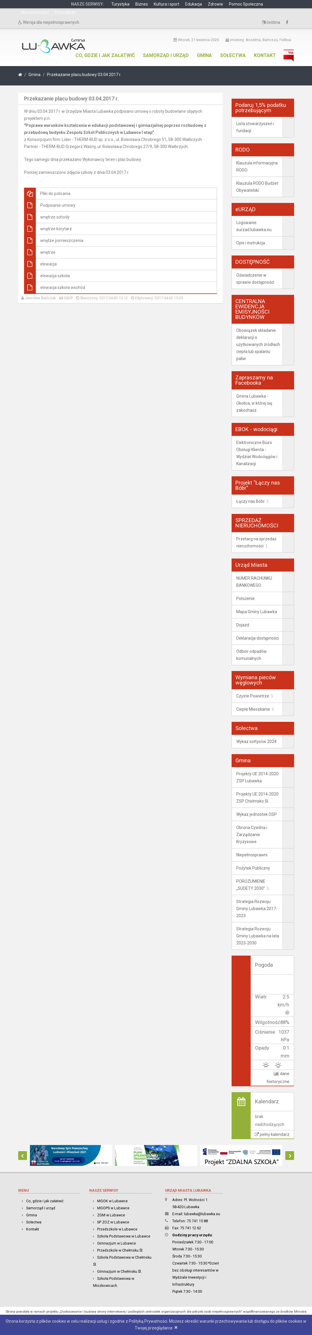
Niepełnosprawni (251, 855)
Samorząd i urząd (166, 55)
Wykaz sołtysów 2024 (256, 741)
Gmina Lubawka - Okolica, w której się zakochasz (254, 403)
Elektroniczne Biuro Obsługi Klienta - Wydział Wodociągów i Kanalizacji (256, 453)
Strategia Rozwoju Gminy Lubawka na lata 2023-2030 (257, 936)
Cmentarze (65, 12)
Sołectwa (233, 55)
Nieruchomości (35, 12)
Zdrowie (215, 4)
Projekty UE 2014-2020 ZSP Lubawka (257, 777)
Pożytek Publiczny (253, 868)
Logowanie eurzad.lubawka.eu (253, 226)
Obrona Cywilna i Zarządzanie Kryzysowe (251, 834)
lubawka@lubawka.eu (202, 1213)
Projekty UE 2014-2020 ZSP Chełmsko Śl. (257, 797)
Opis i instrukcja (250, 243)
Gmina (204, 55)
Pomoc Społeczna (246, 4)
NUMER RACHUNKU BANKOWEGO (254, 582)
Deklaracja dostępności (257, 638)
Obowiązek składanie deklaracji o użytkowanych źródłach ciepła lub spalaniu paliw (258, 344)
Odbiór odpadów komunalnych (251, 655)
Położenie (245, 598)
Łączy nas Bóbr (250, 501)
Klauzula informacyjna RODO (257, 166)
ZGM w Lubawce (111, 1215)
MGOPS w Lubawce (113, 1207)
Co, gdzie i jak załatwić (105, 55)
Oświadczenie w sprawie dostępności (255, 279)
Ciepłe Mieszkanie (253, 709)
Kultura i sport (166, 4)
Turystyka (120, 4)
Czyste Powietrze (252, 696)
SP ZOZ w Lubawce (113, 1222)
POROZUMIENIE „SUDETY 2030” (250, 885)
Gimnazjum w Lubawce (116, 1243)
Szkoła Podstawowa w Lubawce (123, 1236)
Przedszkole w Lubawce (117, 1229)
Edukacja (193, 4)
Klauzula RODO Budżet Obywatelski (257, 187)
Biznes (141, 4)
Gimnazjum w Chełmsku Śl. (119, 1271)
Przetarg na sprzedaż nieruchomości (256, 542)
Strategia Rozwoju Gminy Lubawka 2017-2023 (256, 908)
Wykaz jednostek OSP (256, 814)
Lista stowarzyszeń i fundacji (255, 127)
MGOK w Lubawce (112, 1200)
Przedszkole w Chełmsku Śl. (120, 1250)
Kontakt (265, 55)
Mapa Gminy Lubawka (256, 611)
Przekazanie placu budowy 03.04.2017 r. (84, 74)
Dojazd (242, 625)
